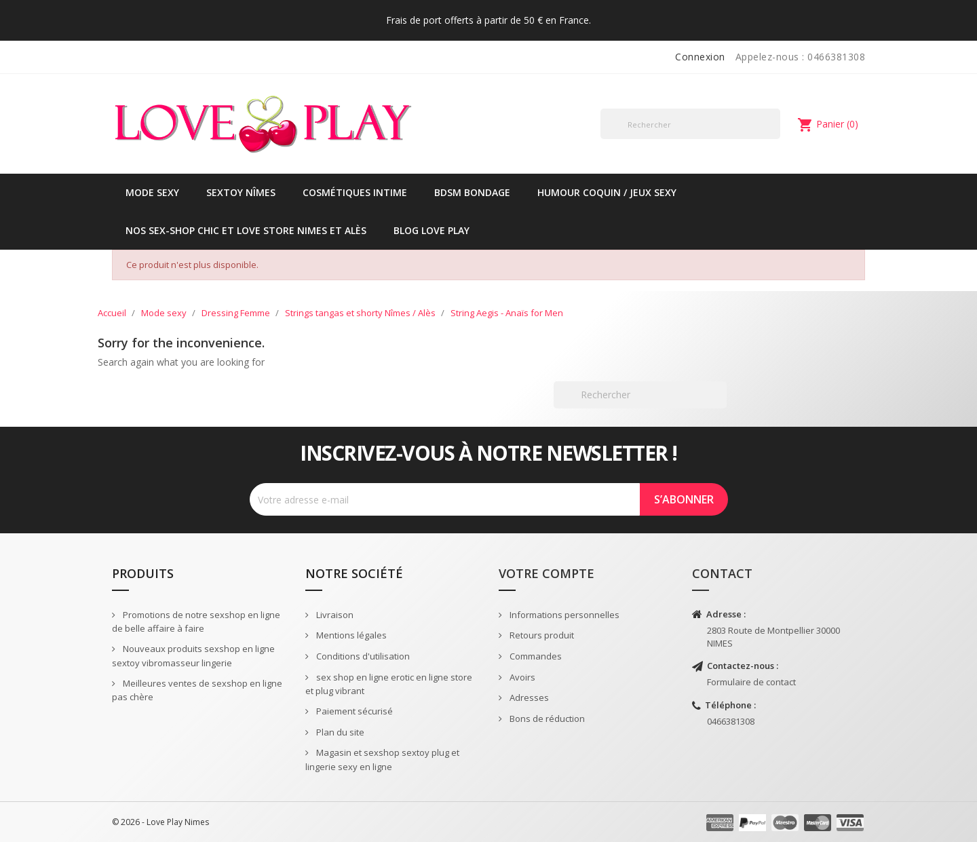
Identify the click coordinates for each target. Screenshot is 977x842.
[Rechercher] (690, 124)
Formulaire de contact (751, 682)
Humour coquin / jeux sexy (606, 192)
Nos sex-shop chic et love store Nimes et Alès (246, 230)
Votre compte (546, 573)
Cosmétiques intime (355, 192)
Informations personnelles (563, 615)
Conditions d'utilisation (362, 656)
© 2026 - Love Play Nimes (160, 822)
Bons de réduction (546, 718)
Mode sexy (152, 192)
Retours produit (540, 635)
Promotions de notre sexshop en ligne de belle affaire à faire (196, 622)
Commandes (534, 656)
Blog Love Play (432, 230)
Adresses (528, 697)
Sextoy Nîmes (240, 192)
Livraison (333, 615)
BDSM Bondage (472, 192)
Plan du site (339, 732)
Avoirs (521, 677)
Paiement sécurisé (353, 711)
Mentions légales (350, 635)
